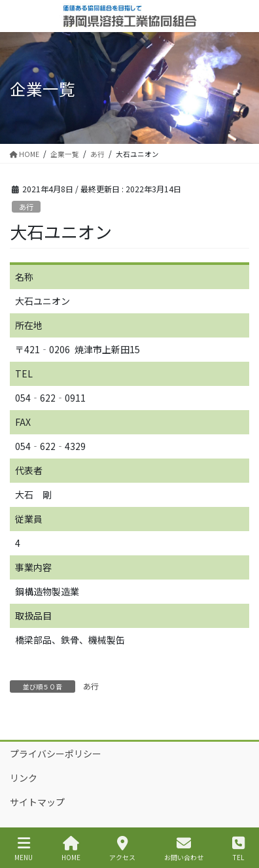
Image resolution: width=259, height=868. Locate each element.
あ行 (26, 206)
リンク (23, 777)
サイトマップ (37, 801)
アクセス (122, 848)
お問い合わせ (183, 848)
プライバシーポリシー (55, 753)
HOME (70, 848)
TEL (238, 848)
